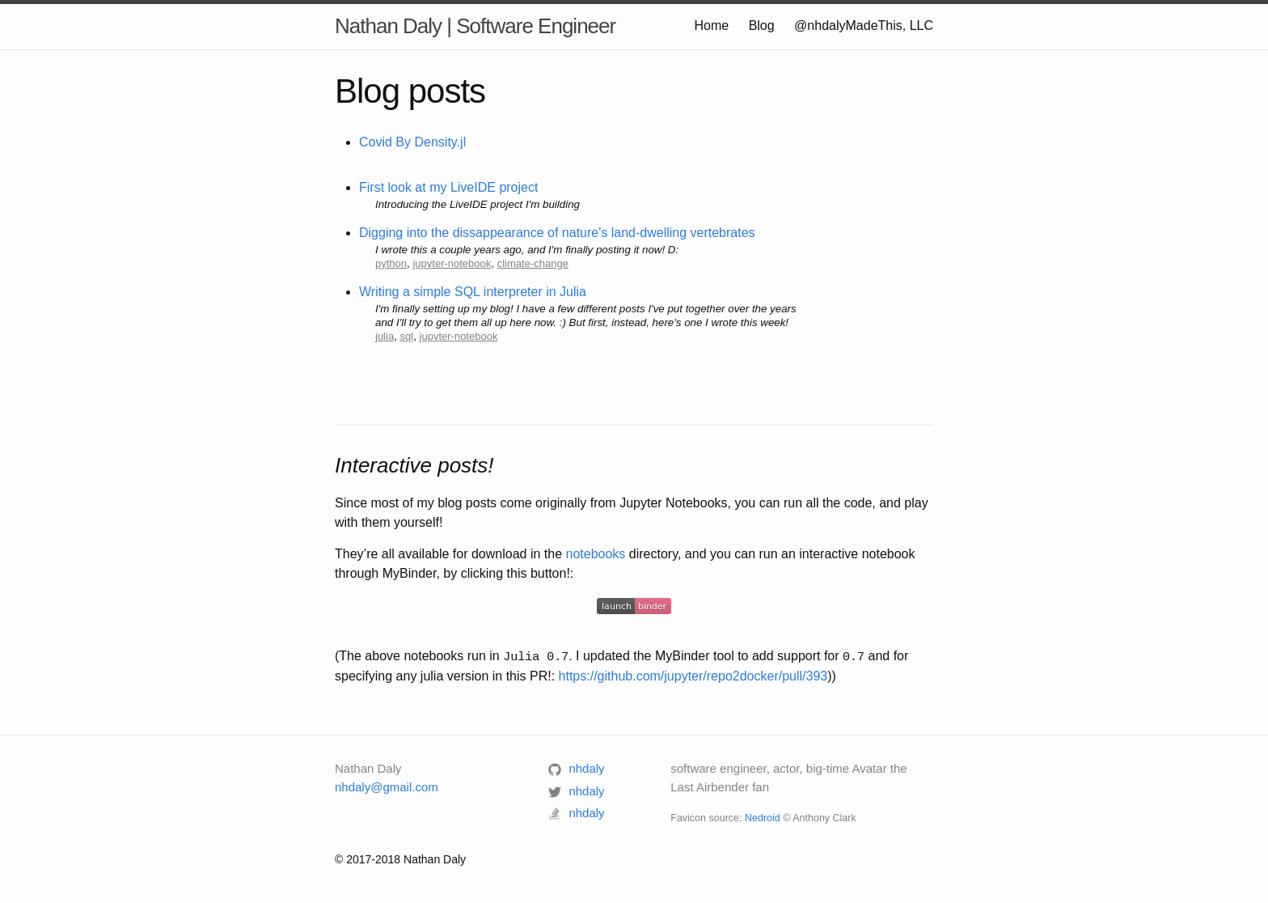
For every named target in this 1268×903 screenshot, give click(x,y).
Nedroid (762, 817)
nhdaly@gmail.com (386, 785)
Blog (762, 25)
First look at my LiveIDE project (448, 187)
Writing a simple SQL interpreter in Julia (472, 292)
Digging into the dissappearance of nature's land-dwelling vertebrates (557, 233)
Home (711, 25)
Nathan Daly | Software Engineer (475, 26)
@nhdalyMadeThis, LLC (863, 25)
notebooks (596, 554)
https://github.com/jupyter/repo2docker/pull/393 (693, 675)
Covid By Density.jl (412, 142)
